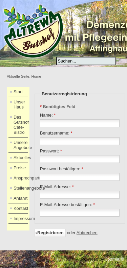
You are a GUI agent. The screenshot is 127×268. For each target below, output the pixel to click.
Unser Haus (19, 104)
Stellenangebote (21, 188)
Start (18, 91)
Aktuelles (21, 157)
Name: (48, 115)
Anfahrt (20, 198)
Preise (20, 167)
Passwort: (51, 150)
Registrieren (50, 232)
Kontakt (21, 208)
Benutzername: (56, 133)
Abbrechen (87, 232)
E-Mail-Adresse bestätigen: (67, 204)
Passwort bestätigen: (61, 168)
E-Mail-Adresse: (57, 186)
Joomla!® (114, 259)
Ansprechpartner (21, 177)
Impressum (21, 218)
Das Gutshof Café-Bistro (21, 125)
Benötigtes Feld (58, 106)
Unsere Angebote (21, 145)
